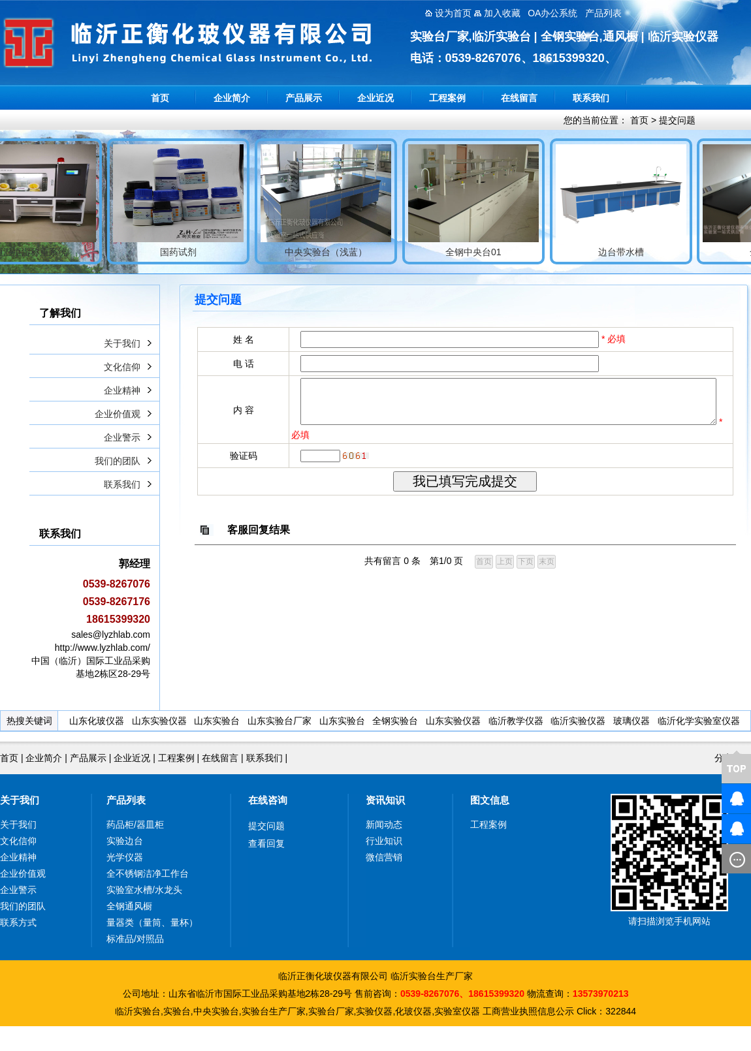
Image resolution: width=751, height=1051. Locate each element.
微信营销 (384, 857)
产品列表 (126, 800)
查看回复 (266, 843)
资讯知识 (385, 800)
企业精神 (122, 390)
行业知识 (384, 841)
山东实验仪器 (159, 720)
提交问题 (677, 120)
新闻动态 (384, 824)
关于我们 (122, 343)
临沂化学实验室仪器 (699, 720)
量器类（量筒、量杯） (152, 922)
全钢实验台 (395, 720)
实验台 (177, 1011)
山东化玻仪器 (96, 720)
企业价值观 (117, 414)
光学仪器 (124, 857)
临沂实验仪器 (578, 720)
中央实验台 (216, 1011)
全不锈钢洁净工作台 (147, 873)
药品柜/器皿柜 (135, 824)
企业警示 (122, 437)
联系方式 (18, 922)
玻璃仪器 (631, 720)
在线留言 (519, 98)
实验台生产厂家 (274, 1011)
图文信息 (489, 800)
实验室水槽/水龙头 (144, 890)
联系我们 (591, 98)
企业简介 (232, 98)
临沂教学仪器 (515, 720)
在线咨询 (267, 800)
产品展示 (303, 98)
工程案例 (447, 98)
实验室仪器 (457, 1011)
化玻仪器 (413, 1011)
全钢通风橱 (129, 906)
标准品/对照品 (135, 938)
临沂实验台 (138, 1011)
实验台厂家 (331, 1011)
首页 (160, 98)
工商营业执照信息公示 (528, 1011)
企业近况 (375, 98)
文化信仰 (122, 367)
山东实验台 (217, 720)
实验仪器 (374, 1011)
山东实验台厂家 (280, 720)
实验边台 (124, 841)
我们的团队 (117, 461)
